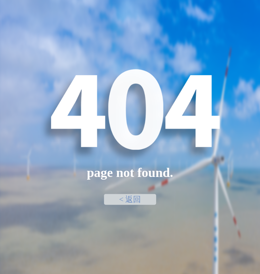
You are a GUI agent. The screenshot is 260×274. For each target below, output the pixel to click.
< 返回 (130, 199)
